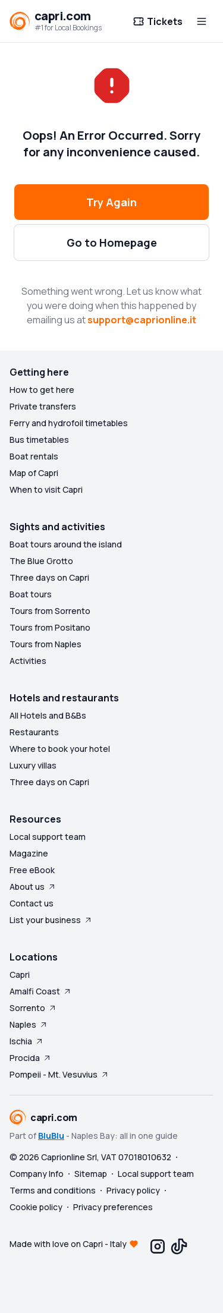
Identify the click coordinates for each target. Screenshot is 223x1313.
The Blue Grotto (41, 560)
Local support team (48, 836)
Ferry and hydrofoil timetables (69, 423)
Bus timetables (39, 439)
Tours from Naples (45, 644)
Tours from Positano (50, 627)
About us (33, 886)
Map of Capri (34, 472)
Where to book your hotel (60, 748)
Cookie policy (36, 1207)
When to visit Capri (46, 489)
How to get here (42, 389)
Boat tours (31, 594)
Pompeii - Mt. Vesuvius (59, 1074)
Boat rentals (34, 456)
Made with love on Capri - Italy (68, 1243)
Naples (29, 1024)
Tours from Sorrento (50, 610)
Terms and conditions (53, 1190)
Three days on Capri (49, 577)
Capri (20, 974)
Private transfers (43, 406)
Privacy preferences (113, 1207)
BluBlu (51, 1135)
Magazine (29, 853)
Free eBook (32, 870)
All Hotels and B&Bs (48, 715)
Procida (31, 1057)
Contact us (32, 903)
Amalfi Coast (41, 991)
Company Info (37, 1173)
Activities (28, 660)
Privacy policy (133, 1190)
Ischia (27, 1041)
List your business (51, 919)
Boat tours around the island (66, 544)
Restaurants (34, 732)
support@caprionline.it (141, 319)
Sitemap (90, 1173)
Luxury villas (33, 765)
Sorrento (33, 1007)
